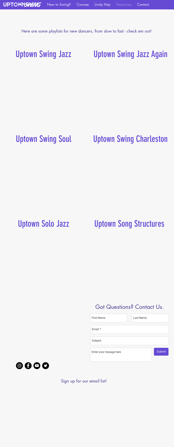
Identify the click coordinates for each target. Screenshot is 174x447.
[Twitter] (45, 365)
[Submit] (161, 352)
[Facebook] (28, 365)
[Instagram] (19, 365)
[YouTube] (36, 365)
